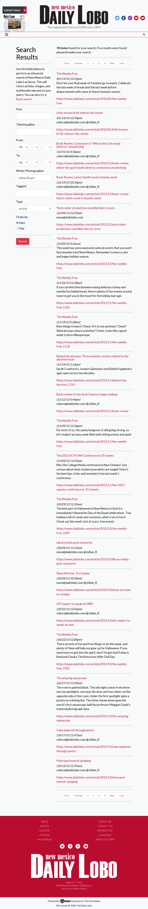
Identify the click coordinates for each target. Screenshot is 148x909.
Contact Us (105, 826)
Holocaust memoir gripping (73, 760)
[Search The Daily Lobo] (144, 34)
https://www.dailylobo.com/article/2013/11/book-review (92, 411)
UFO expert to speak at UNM (74, 604)
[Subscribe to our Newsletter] (142, 17)
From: (19, 140)
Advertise (105, 821)
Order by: (22, 217)
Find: (19, 109)
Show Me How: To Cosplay (73, 573)
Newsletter (104, 830)
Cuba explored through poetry (75, 730)
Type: (19, 201)
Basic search (24, 99)
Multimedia (44, 839)
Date (20, 223)
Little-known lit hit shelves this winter (79, 113)
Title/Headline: (25, 124)
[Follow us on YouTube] (136, 17)
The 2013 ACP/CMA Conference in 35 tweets (85, 455)
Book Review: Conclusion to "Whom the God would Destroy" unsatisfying (88, 145)
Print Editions (105, 839)
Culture (44, 830)
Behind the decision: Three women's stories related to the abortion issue (92, 357)
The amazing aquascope (71, 678)
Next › (112, 63)
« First (66, 63)
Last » (122, 63)
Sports (44, 826)
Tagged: (21, 186)
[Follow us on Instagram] (130, 17)
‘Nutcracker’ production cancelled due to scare (85, 208)
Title (20, 228)
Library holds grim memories (74, 542)
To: (18, 155)
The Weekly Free (67, 73)
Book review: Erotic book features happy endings (87, 394)
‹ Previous (78, 63)
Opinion (44, 835)
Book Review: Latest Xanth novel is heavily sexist (86, 177)
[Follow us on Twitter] (117, 17)
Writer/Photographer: (30, 171)
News (44, 821)
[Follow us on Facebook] (123, 17)
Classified (104, 835)
